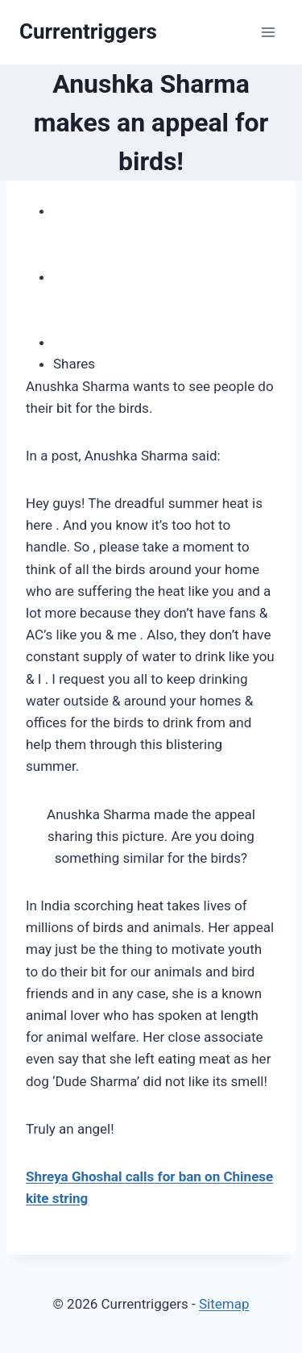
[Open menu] (268, 31)
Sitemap (224, 1304)
